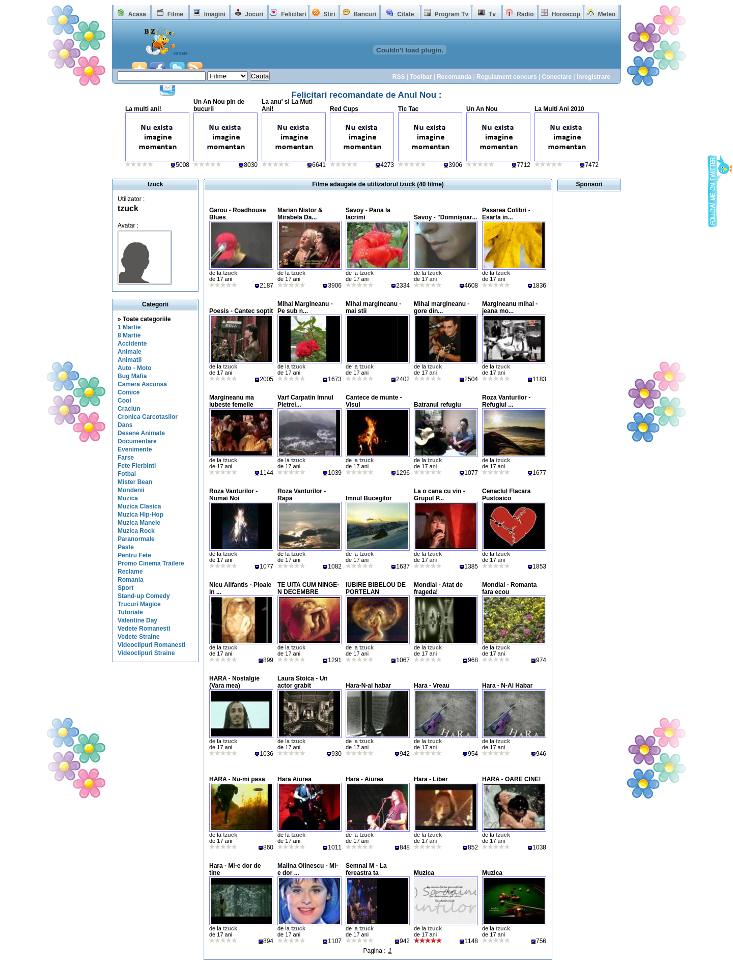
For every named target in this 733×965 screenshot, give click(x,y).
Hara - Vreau (431, 685)
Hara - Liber (431, 779)
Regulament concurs (506, 76)
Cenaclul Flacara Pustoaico (506, 495)
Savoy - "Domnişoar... (445, 217)
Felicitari (293, 14)
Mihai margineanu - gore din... (441, 307)
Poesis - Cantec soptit (241, 311)
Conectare (557, 76)
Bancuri (364, 14)
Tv (492, 14)
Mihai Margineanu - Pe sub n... (305, 307)
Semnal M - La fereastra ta (366, 869)
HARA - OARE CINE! (511, 779)
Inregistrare (593, 76)
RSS (398, 76)
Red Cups (344, 108)
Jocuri (254, 14)
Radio (525, 14)
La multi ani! (143, 108)
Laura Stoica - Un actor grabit (302, 682)
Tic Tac (408, 108)
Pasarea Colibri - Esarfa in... (506, 214)
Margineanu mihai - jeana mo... (510, 307)
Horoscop (566, 14)
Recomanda (454, 76)
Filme (175, 14)
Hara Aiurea (294, 779)
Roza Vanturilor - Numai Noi (233, 495)
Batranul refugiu (437, 404)
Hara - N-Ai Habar (507, 685)
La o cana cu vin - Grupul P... (439, 495)
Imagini (214, 14)
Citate (405, 14)
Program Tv (451, 14)
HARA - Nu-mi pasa (237, 779)
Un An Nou (482, 108)
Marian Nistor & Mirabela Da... (300, 214)
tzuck (128, 208)
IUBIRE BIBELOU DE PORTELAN (376, 588)
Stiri (329, 14)
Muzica (424, 872)
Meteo (607, 14)
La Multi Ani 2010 (559, 108)
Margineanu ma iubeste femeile (231, 401)
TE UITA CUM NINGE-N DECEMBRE (308, 588)
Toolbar (421, 76)
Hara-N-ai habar (368, 685)
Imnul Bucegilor (369, 498)
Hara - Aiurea (364, 779)
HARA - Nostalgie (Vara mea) (234, 682)
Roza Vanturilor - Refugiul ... (506, 401)
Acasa (137, 14)
